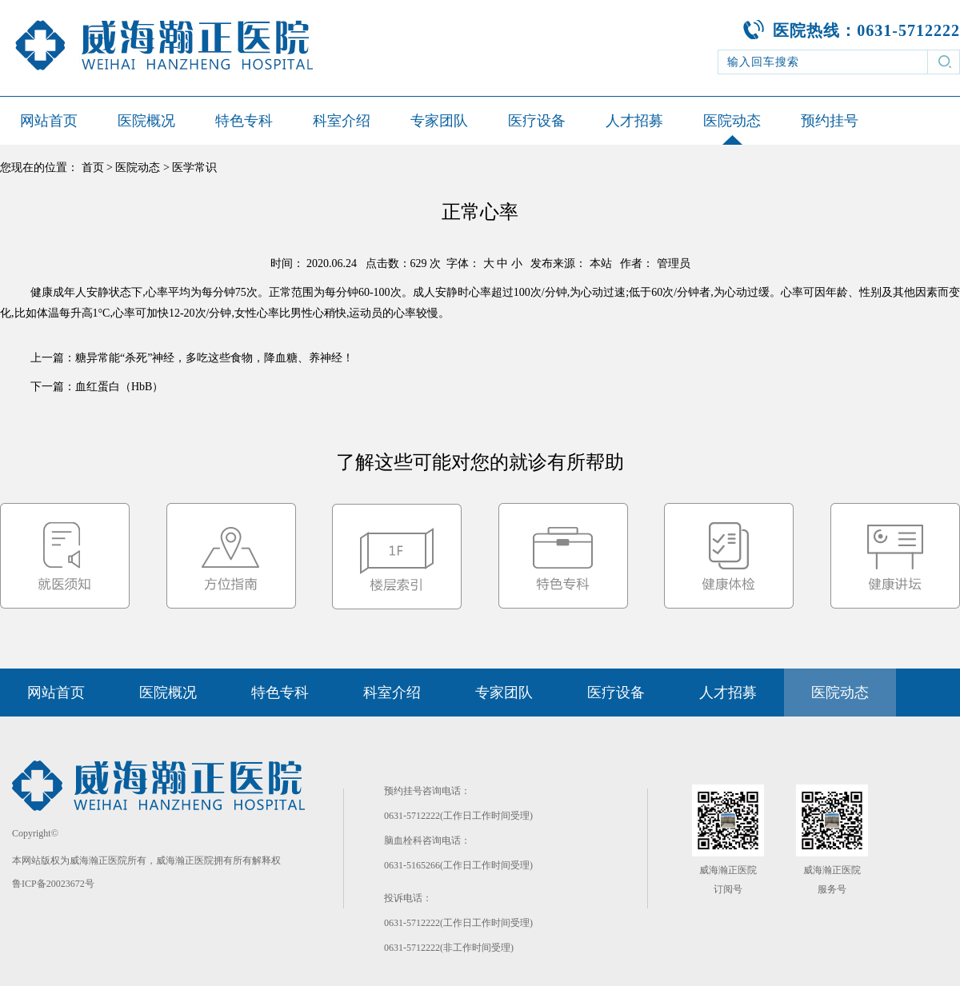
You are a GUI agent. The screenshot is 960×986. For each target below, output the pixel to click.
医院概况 (146, 121)
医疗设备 (537, 121)
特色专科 (244, 121)
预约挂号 (829, 121)
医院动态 (732, 121)
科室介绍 (341, 121)
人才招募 (634, 121)
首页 (93, 168)
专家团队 (439, 121)
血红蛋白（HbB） (119, 387)
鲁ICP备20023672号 (53, 883)
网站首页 (49, 121)
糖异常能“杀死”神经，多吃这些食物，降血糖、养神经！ (214, 358)
